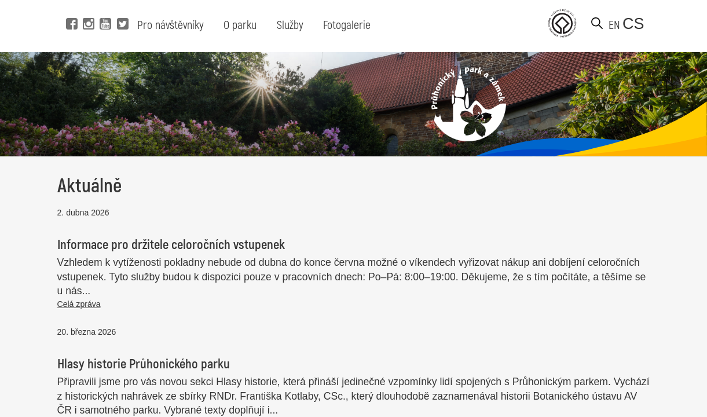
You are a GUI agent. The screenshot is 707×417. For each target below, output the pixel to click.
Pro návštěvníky (170, 25)
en (614, 25)
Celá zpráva (79, 304)
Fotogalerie (347, 25)
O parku (240, 25)
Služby (290, 25)
